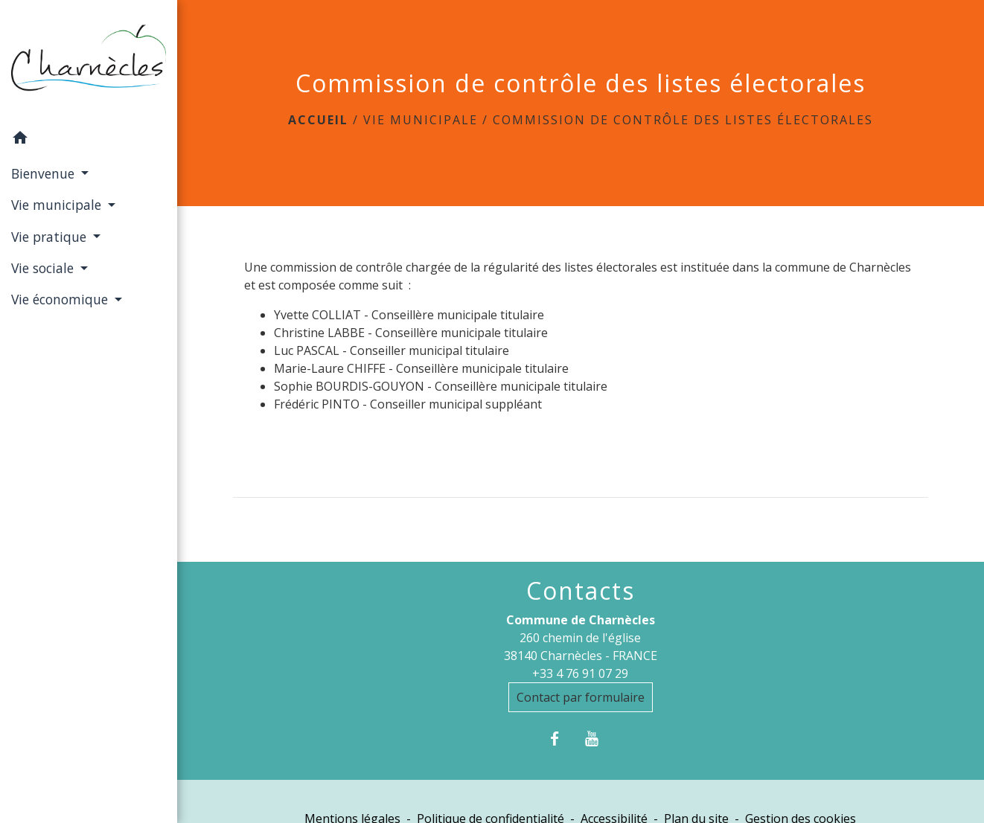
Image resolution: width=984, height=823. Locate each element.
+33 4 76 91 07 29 (580, 673)
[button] (88, 140)
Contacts (580, 591)
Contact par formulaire (581, 697)
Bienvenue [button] (44, 173)
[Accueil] (88, 61)
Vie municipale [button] (58, 205)
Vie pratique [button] (50, 237)
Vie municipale (420, 120)
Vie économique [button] (61, 299)
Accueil (318, 120)
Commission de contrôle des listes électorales (683, 120)
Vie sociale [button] (44, 268)
